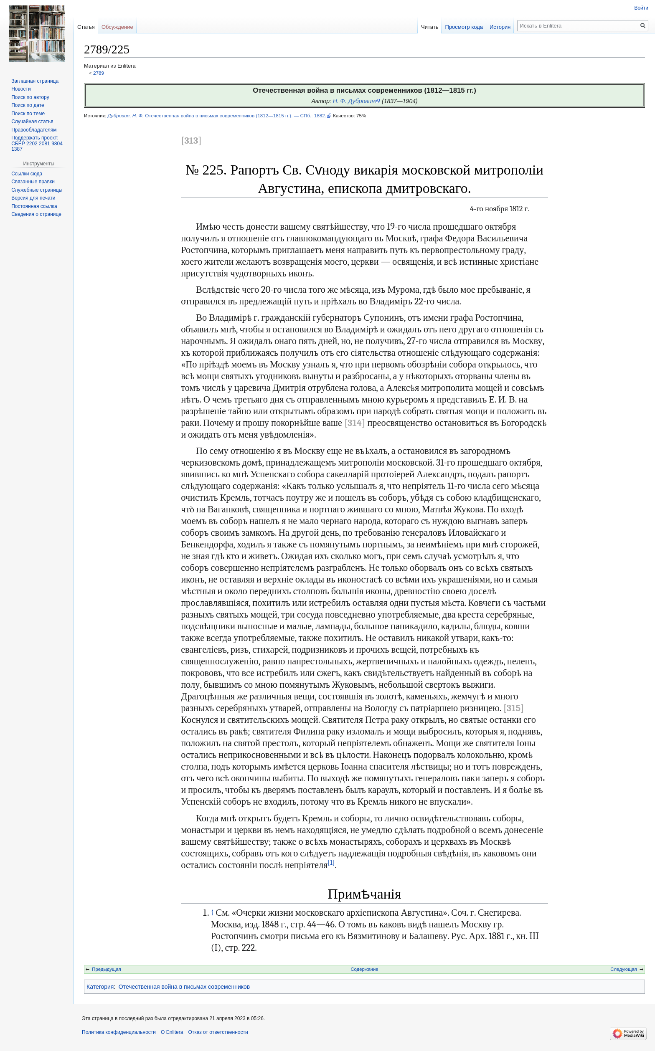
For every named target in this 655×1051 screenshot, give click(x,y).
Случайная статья (32, 121)
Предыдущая (106, 969)
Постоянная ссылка (34, 206)
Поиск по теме (28, 113)
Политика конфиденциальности (119, 1032)
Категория (100, 986)
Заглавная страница (34, 81)
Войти (641, 8)
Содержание (364, 969)
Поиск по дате (27, 105)
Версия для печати (33, 198)
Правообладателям (33, 130)
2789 (98, 73)
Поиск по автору (30, 97)
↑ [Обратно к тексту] (212, 912)
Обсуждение (117, 27)
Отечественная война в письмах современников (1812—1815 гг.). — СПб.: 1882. (216, 115)
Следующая (623, 969)
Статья (86, 27)
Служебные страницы (36, 190)
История (500, 27)
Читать (429, 27)
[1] (331, 862)
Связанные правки (33, 182)
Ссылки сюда (26, 174)
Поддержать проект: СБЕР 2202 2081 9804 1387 (37, 143)
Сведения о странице (36, 214)
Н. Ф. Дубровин (354, 101)
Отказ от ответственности (218, 1032)
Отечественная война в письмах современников (184, 986)
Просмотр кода (464, 27)
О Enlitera (172, 1032)
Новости (20, 89)
